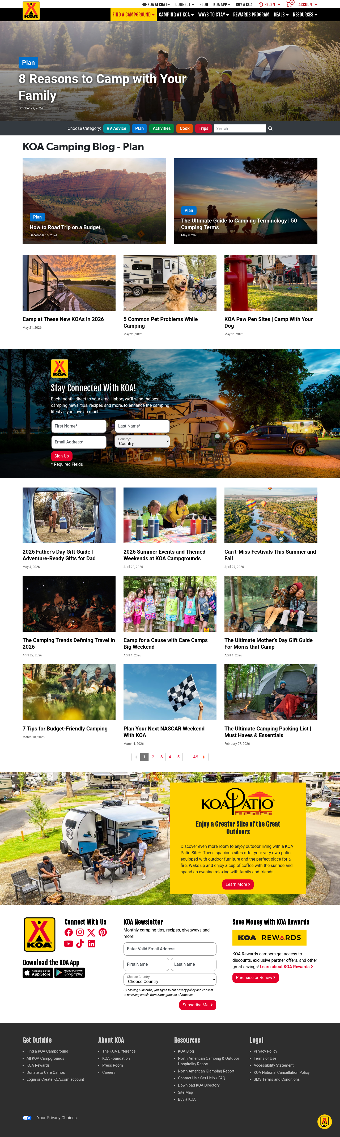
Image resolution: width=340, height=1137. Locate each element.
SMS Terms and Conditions (277, 1079)
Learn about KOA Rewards (286, 966)
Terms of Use (265, 1058)
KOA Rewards (38, 1065)
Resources (305, 15)
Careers (109, 1072)
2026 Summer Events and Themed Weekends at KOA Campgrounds (165, 555)
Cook (185, 128)
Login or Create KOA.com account (55, 1079)
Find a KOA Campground (47, 1051)
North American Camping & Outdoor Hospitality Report (208, 1061)
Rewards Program (251, 15)
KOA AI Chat (156, 4)
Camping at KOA (176, 15)
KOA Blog (186, 1051)
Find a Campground (134, 15)
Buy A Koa (244, 4)
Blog (203, 4)
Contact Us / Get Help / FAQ (201, 1078)
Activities (162, 128)
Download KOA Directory (199, 1085)
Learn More (238, 884)
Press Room (112, 1065)
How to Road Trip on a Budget (65, 227)
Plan (28, 62)
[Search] (240, 128)
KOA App (222, 4)
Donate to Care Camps (46, 1072)
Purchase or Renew (255, 977)
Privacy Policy (265, 1051)
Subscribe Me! (198, 1004)
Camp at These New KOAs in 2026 (63, 319)
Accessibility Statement (274, 1065)
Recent (269, 4)
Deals (281, 15)
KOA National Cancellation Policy (281, 1072)
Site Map (185, 1092)
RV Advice (116, 128)
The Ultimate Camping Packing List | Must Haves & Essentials (267, 731)
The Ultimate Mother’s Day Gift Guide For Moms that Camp (268, 643)
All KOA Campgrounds (45, 1058)
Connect (184, 4)
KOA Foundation (116, 1058)
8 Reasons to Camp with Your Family (102, 87)
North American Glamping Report (206, 1071)
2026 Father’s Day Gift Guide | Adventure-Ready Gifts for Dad (59, 555)
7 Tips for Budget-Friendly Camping (65, 728)
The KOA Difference (118, 1051)
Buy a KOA (187, 1099)
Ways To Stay (213, 15)
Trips (204, 128)
